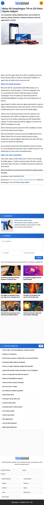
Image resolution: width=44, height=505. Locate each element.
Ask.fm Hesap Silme (7, 395)
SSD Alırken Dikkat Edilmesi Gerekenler (13, 362)
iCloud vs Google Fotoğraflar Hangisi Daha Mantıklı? (17, 366)
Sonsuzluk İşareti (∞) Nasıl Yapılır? (12, 407)
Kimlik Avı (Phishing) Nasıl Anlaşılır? (12, 378)
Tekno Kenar (14, 180)
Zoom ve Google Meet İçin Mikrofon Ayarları (15, 374)
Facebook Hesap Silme (8, 403)
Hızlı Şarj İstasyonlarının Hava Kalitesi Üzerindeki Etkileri (10, 314)
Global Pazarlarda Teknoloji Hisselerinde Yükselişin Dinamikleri (32, 314)
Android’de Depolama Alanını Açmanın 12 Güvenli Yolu (10, 278)
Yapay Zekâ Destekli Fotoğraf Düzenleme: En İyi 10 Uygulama (19, 370)
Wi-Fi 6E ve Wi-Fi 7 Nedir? (9, 386)
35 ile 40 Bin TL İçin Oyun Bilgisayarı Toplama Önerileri (17, 350)
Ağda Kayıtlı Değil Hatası (9, 427)
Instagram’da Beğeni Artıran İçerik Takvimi (32, 278)
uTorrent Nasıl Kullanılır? (9, 423)
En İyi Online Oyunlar (8, 411)
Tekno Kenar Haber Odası (23, 220)
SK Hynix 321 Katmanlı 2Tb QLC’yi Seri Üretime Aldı (31, 296)
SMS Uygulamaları (7, 419)
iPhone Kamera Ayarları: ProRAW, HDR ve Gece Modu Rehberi (19, 358)
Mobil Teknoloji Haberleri (27, 180)
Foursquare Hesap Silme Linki (10, 399)
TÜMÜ (40, 346)
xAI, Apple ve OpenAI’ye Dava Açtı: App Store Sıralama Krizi (10, 296)
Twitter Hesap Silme (7, 415)
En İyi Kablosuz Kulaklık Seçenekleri (12, 390)
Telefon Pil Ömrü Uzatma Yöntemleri (12, 382)
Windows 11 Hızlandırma (9, 354)
